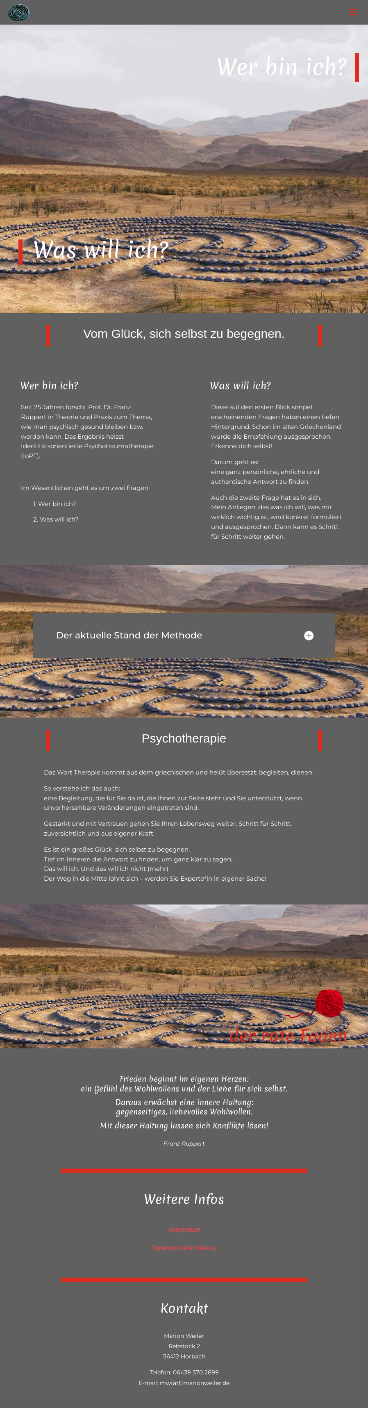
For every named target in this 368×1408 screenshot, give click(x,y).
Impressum (184, 1229)
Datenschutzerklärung (184, 1248)
